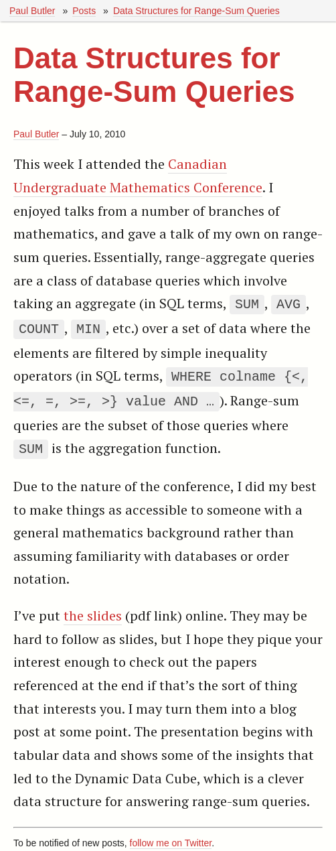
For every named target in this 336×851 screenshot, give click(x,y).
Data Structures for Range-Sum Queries (196, 10)
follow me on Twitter (171, 836)
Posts (84, 10)
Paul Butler (32, 10)
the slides (93, 609)
